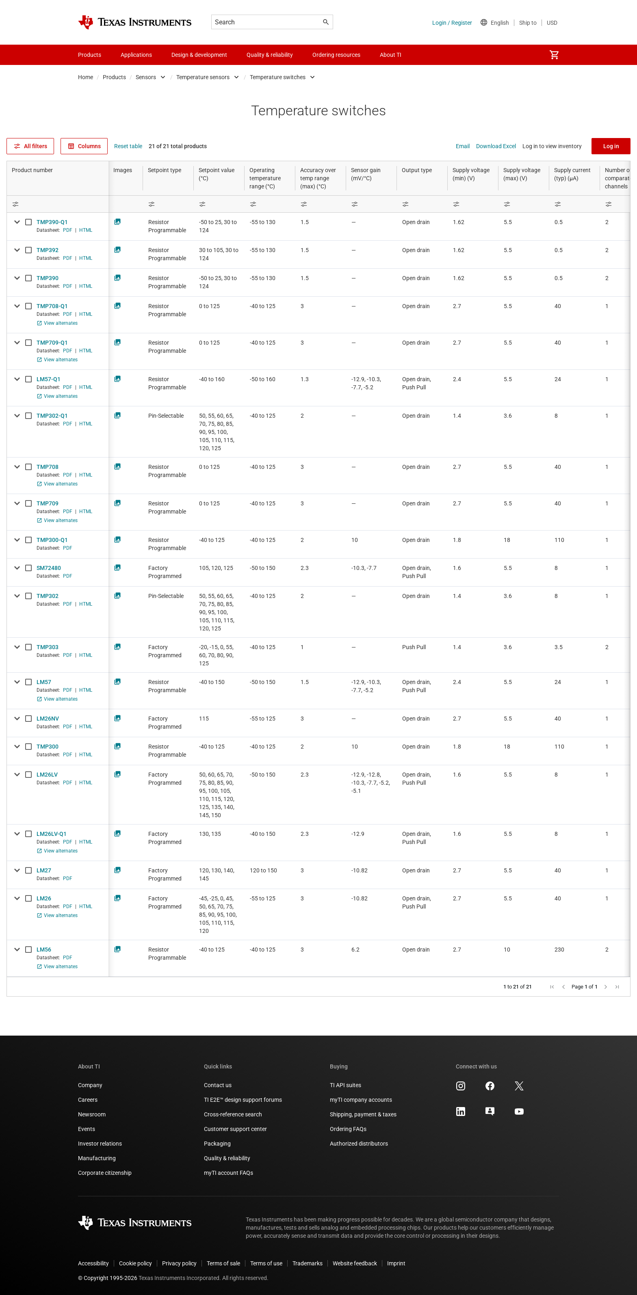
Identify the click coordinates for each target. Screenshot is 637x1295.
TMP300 (47, 746)
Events (86, 1129)
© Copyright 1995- (107, 1278)
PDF (67, 230)
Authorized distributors (359, 1143)
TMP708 (47, 467)
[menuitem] (554, 55)
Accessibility (93, 1263)
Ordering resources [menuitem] (336, 55)
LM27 (44, 870)
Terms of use (266, 1263)
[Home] (135, 22)
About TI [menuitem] (390, 55)
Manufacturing (97, 1158)
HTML (85, 230)
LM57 (44, 682)
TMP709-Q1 (52, 342)
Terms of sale (223, 1263)
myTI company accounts (361, 1099)
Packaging (217, 1143)
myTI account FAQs (228, 1173)
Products (114, 77)
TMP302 (47, 596)
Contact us (218, 1085)
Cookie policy (135, 1263)
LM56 (44, 949)
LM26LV (47, 774)
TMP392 (47, 250)
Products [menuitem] (89, 55)
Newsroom (92, 1114)
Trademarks (307, 1263)
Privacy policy (179, 1263)
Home (85, 77)
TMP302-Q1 (52, 415)
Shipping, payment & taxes (363, 1114)
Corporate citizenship (105, 1173)
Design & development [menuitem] (199, 55)
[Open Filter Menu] (57, 204)
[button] (552, 987)
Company (90, 1085)
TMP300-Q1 (52, 540)
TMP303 (47, 647)
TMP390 (47, 278)
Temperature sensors (203, 77)
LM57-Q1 (49, 379)
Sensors (146, 77)
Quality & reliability (227, 1158)
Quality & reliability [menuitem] (270, 55)
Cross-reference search (233, 1114)
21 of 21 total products (178, 146)
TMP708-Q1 (52, 306)
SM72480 (49, 568)
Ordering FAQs (348, 1129)
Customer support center (235, 1129)
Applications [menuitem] (136, 55)
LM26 (44, 898)
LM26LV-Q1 (52, 834)
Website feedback (355, 1263)
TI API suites (345, 1085)
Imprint (396, 1263)
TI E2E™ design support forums (243, 1099)
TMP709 (47, 503)
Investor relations (100, 1143)
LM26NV (48, 718)
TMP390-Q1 (52, 222)
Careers (88, 1099)
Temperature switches (278, 77)
